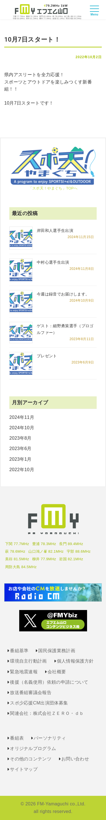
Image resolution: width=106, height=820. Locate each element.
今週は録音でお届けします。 (63, 294)
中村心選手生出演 (53, 262)
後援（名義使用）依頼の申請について (49, 682)
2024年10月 (21, 427)
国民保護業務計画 (56, 650)
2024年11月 (21, 417)
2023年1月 (20, 459)
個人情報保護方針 (75, 661)
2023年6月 (20, 448)
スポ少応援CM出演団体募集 (39, 703)
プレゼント (47, 356)
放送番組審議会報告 (30, 692)
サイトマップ (24, 769)
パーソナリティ (50, 738)
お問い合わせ (75, 758)
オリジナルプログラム (33, 748)
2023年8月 (20, 438)
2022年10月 (21, 469)
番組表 (17, 738)
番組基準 (19, 650)
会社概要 (56, 671)
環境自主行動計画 (28, 661)
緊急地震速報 (24, 671)
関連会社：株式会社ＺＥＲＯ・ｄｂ (47, 713)
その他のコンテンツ (30, 758)
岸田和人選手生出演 (55, 230)
